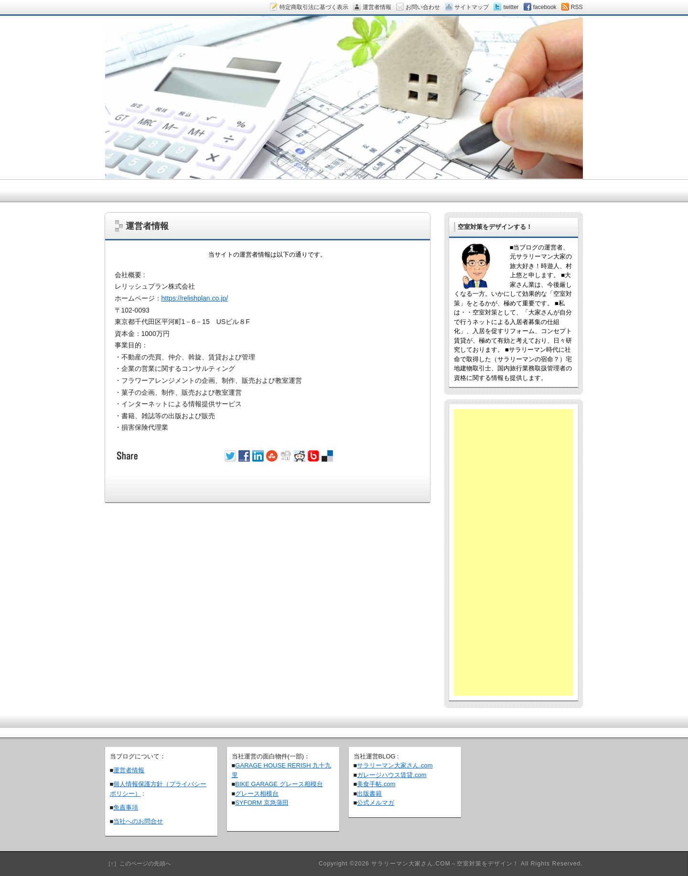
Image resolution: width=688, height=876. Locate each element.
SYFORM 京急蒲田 (261, 802)
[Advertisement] (513, 552)
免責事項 (125, 807)
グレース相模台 (257, 793)
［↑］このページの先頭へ (138, 863)
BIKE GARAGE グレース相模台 (278, 784)
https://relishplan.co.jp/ (194, 298)
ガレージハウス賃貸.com (391, 775)
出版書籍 (369, 793)
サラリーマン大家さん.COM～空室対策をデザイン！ (445, 863)
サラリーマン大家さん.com (394, 765)
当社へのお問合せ (138, 821)
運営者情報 (128, 770)
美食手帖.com (376, 784)
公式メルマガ (375, 802)
